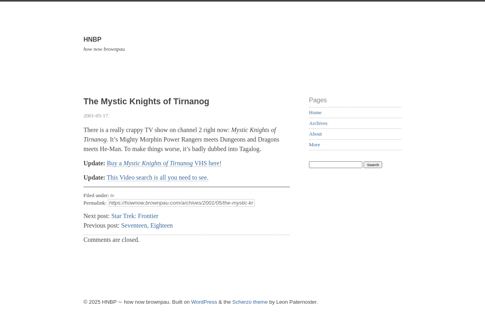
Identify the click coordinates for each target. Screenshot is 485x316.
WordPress (204, 302)
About (315, 134)
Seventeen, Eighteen (147, 225)
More (314, 144)
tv (112, 195)
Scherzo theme (250, 302)
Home (315, 112)
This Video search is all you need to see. (157, 177)
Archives (318, 123)
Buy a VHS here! (164, 163)
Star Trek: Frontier (134, 216)
